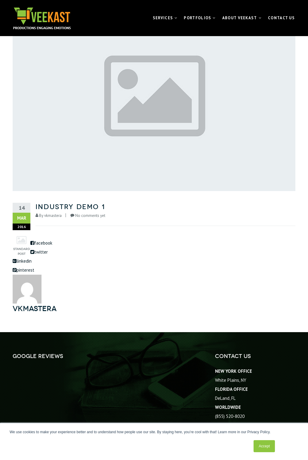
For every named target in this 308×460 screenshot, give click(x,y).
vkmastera (53, 215)
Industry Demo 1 (70, 207)
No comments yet (90, 215)
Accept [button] (264, 446)
